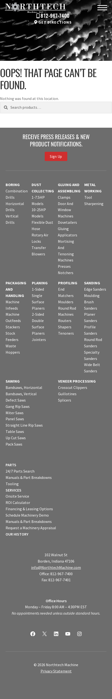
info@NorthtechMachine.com (56, 567)
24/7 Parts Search (20, 471)
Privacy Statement (56, 671)
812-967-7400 (55, 16)
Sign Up (56, 156)
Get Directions (55, 22)
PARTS (11, 464)
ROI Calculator (18, 502)
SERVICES (13, 490)
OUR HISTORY (17, 534)
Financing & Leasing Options (29, 508)
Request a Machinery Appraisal (31, 527)
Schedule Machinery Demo (27, 515)
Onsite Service (17, 496)
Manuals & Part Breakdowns (29, 477)
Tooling (12, 483)
